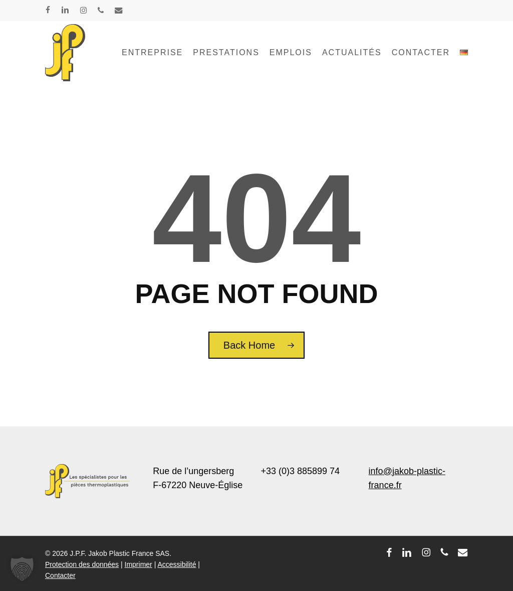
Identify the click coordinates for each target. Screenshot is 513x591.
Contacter (60, 575)
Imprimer (138, 564)
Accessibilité (176, 564)
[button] (22, 569)
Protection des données (82, 564)
